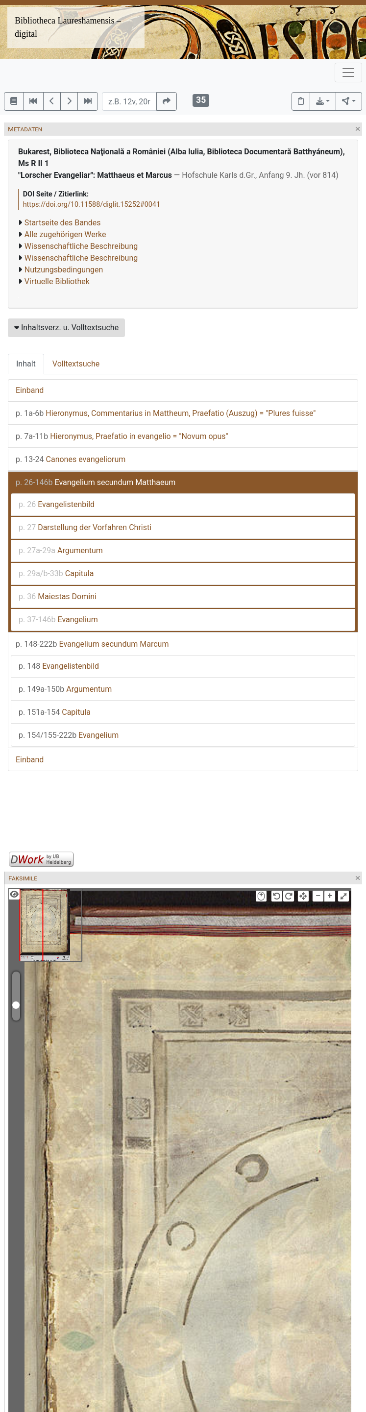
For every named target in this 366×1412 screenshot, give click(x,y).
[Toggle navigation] (348, 72)
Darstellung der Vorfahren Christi (85, 527)
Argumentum (61, 550)
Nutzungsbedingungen (63, 269)
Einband (30, 390)
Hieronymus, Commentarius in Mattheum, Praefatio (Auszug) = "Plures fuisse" (166, 413)
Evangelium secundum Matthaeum (95, 482)
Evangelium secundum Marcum (92, 644)
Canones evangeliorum (70, 459)
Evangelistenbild (57, 504)
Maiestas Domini (58, 596)
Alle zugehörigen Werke (65, 234)
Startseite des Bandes (62, 222)
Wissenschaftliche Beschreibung (81, 246)
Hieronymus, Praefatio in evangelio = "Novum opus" (122, 436)
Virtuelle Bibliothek (57, 281)
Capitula (56, 573)
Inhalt (26, 363)
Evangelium (58, 619)
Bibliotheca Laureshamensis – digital (68, 27)
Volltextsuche (75, 363)
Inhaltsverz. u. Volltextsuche (66, 327)
